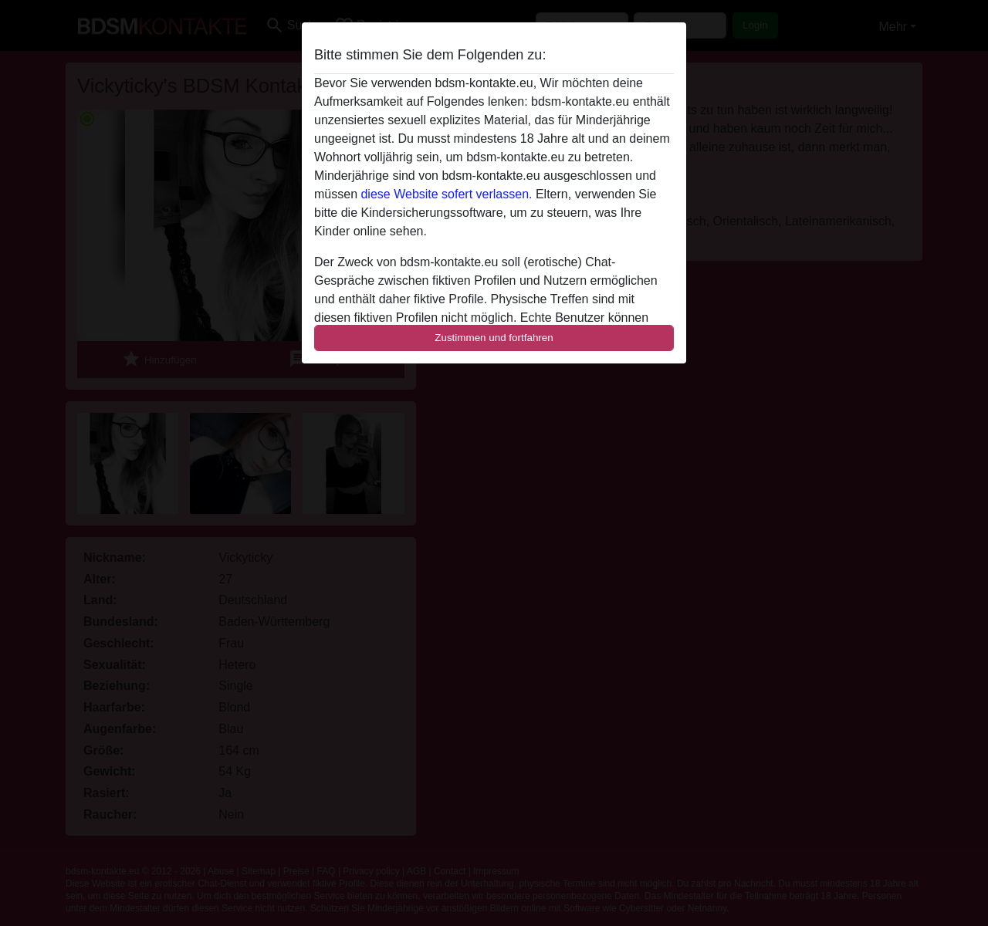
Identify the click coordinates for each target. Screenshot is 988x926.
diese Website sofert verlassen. (446, 194)
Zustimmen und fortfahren (494, 337)
